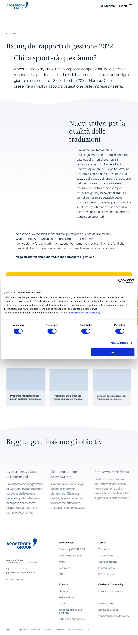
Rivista (62, 561)
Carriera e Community (110, 591)
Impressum (59, 630)
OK (113, 352)
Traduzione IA (105, 555)
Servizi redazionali (108, 561)
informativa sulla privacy (85, 312)
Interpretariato (106, 567)
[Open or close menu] (130, 6)
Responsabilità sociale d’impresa (70, 611)
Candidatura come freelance (114, 615)
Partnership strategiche (71, 618)
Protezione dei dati (75, 630)
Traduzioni (104, 549)
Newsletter (64, 567)
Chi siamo (63, 591)
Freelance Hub (106, 603)
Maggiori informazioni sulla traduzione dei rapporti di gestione (55, 257)
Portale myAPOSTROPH (71, 549)
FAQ (60, 574)
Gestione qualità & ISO (70, 555)
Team (61, 603)
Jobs (101, 597)
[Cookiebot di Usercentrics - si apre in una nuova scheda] (120, 280)
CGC (88, 630)
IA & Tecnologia (106, 574)
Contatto (47, 630)
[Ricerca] (108, 6)
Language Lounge (108, 609)
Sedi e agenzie (66, 597)
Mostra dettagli (119, 342)
